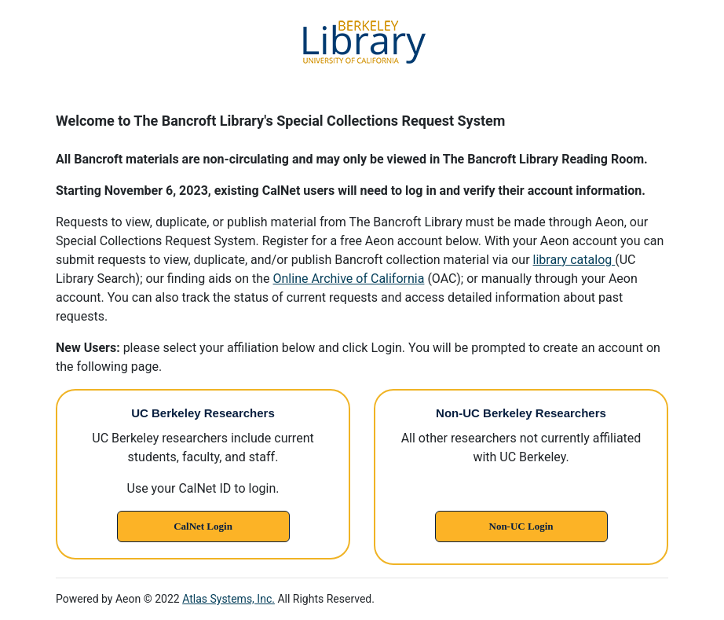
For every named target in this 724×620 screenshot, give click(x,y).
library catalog (574, 259)
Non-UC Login (521, 526)
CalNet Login (203, 526)
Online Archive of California (349, 278)
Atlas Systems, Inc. (228, 598)
